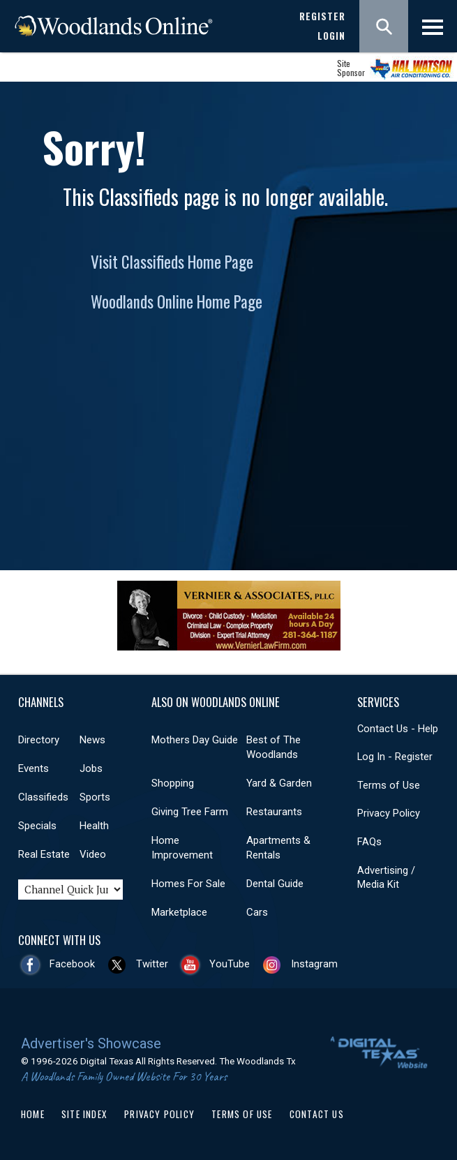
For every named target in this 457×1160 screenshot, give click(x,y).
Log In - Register (395, 756)
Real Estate (44, 854)
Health (94, 825)
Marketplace (179, 912)
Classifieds (43, 797)
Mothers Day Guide (194, 740)
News (92, 740)
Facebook (72, 964)
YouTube (229, 964)
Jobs (91, 768)
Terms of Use (388, 785)
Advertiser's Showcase (91, 1043)
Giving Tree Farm (189, 811)
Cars (257, 912)
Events (33, 768)
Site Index (84, 1114)
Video (93, 854)
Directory (38, 740)
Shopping (172, 783)
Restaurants (274, 811)
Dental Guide (275, 883)
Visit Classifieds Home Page (172, 262)
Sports (95, 797)
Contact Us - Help (397, 728)
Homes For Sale (188, 883)
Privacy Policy (388, 813)
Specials (37, 825)
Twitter (152, 964)
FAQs (369, 841)
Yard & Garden (279, 783)
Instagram (314, 964)
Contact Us (317, 1114)
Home (33, 1114)
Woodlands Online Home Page (176, 301)
